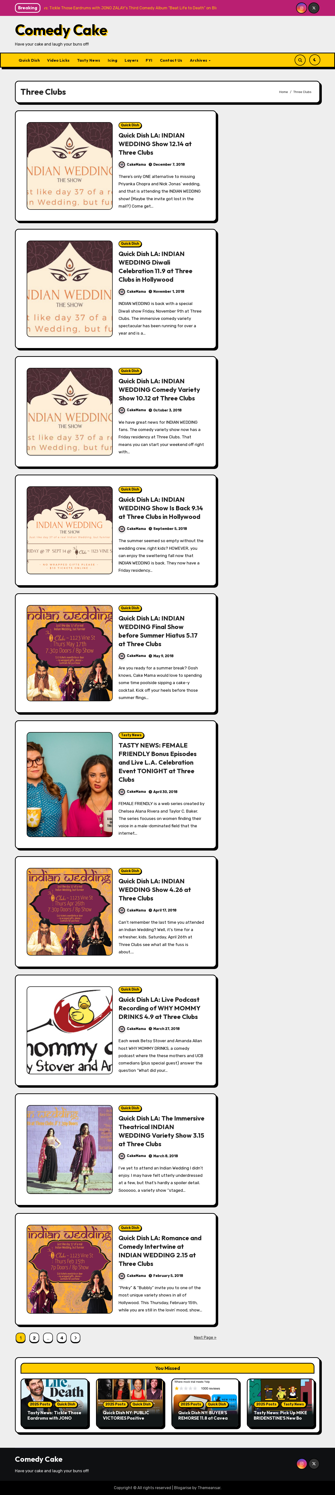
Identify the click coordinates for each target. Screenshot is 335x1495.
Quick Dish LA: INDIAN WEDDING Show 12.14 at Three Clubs (156, 143)
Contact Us (171, 60)
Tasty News (88, 60)
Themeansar (209, 1487)
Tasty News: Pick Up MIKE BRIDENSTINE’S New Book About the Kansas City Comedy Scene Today (280, 1420)
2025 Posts (40, 1404)
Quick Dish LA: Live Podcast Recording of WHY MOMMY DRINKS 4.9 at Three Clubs (161, 1008)
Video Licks (58, 60)
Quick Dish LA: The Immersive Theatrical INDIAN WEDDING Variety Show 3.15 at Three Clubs (159, 1131)
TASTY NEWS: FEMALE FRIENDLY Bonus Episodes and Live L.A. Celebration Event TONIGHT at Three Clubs (158, 762)
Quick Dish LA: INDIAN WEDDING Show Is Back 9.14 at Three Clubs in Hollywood (161, 508)
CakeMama (132, 165)
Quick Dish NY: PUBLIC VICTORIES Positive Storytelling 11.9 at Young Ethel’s (129, 1420)
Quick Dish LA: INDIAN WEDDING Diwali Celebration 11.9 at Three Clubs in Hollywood (157, 266)
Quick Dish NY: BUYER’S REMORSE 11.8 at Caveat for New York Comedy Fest (204, 1420)
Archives (199, 60)
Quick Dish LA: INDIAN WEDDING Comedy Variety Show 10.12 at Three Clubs (160, 389)
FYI (149, 60)
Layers (131, 60)
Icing (113, 60)
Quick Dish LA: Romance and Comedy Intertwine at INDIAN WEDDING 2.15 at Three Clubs (159, 1251)
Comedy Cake (61, 29)
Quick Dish (29, 60)
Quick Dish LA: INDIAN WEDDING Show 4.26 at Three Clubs (155, 889)
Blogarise (182, 1487)
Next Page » (205, 1337)
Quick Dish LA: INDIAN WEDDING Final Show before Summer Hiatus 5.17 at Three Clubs (160, 631)
